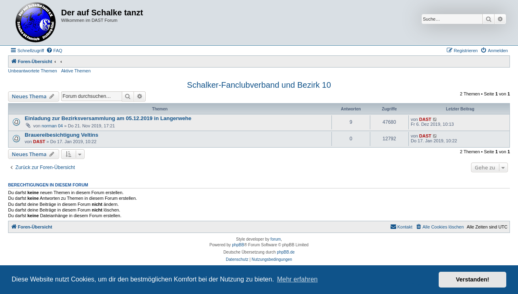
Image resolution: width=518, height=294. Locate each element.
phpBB (238, 245)
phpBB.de (286, 252)
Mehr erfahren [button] (297, 279)
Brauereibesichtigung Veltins (61, 135)
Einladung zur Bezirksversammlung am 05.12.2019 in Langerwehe (108, 118)
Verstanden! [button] (472, 279)
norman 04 (52, 125)
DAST (425, 119)
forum (275, 239)
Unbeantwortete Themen (32, 70)
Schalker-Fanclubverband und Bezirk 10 (259, 84)
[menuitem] (54, 50)
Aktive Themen (76, 70)
